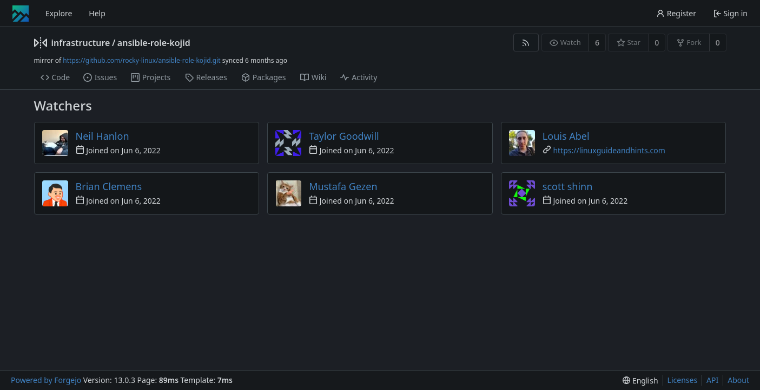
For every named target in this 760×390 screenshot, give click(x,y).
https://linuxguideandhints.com (609, 150)
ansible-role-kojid (153, 42)
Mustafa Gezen (343, 186)
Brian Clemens (109, 186)
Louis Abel (566, 135)
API (712, 380)
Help (97, 13)
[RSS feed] (526, 42)
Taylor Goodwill (344, 135)
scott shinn (567, 186)
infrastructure (80, 42)
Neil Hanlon (102, 135)
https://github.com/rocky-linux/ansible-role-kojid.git (141, 60)
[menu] (640, 380)
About (738, 380)
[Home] (20, 13)
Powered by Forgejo (46, 380)
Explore (58, 13)
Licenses (683, 380)
